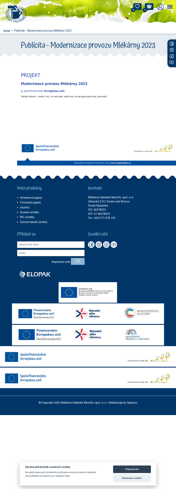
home (6, 30)
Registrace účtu (61, 261)
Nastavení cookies (132, 478)
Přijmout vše (132, 469)
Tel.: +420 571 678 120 (101, 218)
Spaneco (132, 402)
